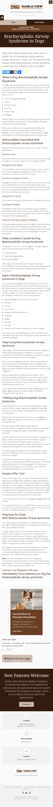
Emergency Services (30, 15)
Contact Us (26, 704)
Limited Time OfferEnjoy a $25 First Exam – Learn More (25, 28)
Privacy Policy (8, 787)
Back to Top (26, 789)
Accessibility (18, 787)
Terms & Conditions (30, 787)
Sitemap (46, 787)
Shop (13, 22)
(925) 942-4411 (19, 15)
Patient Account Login (17, 658)
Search (40, 787)
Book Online (39, 22)
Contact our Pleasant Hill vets (20, 570)
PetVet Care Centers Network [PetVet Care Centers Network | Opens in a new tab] (29, 798)
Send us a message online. (26, 759)
